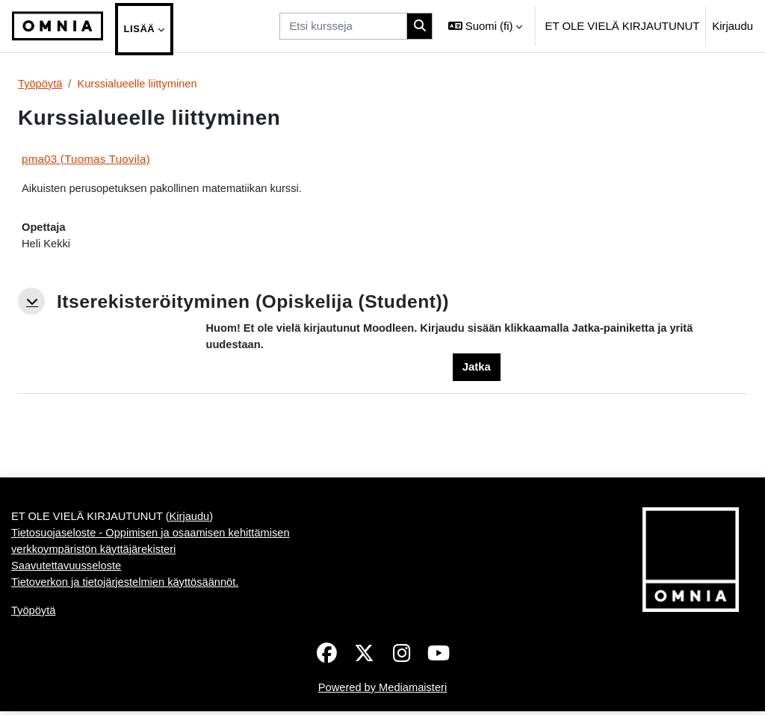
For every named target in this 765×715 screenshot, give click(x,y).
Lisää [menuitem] (139, 28)
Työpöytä (41, 84)
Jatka (476, 368)
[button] (485, 26)
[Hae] (420, 26)
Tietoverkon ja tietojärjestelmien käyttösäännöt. (127, 638)
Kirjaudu (732, 25)
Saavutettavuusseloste (67, 621)
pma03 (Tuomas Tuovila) (86, 158)
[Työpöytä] (57, 26)
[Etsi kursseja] (343, 26)
